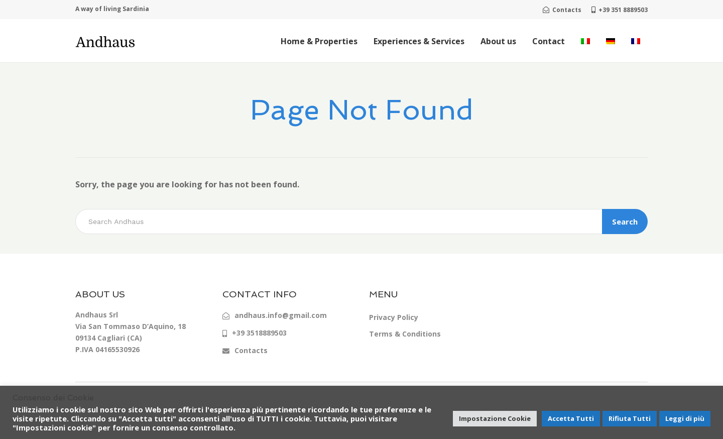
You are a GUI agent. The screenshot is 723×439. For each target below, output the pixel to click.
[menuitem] (585, 41)
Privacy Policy (393, 317)
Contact (548, 41)
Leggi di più (684, 418)
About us (498, 41)
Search (625, 221)
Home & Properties (319, 41)
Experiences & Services (419, 41)
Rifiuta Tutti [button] (630, 418)
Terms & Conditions (405, 334)
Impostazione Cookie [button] (495, 418)
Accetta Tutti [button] (571, 418)
